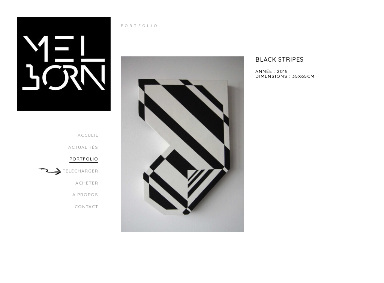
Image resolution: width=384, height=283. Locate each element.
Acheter (86, 183)
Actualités (83, 147)
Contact (86, 206)
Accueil (88, 135)
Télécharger (79, 171)
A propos (85, 194)
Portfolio (83, 159)
